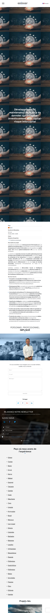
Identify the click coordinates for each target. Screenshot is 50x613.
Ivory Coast (11, 524)
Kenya (10, 474)
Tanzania (11, 486)
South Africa (12, 565)
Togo (9, 503)
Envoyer (25, 393)
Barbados (11, 536)
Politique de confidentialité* (17, 436)
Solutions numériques (15, 240)
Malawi (10, 478)
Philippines (11, 561)
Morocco (11, 520)
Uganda (10, 507)
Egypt (10, 470)
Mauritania (11, 499)
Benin (10, 466)
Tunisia (10, 461)
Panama (10, 582)
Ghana (10, 457)
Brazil (10, 515)
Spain (11, 227)
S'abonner (25, 440)
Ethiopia (10, 590)
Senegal (10, 482)
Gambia (10, 594)
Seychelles (11, 578)
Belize (10, 574)
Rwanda (10, 557)
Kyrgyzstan (11, 511)
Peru (9, 586)
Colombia (11, 532)
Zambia (10, 491)
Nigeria (10, 528)
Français (45, 3)
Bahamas (11, 540)
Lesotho (10, 544)
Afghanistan (12, 549)
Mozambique (12, 553)
